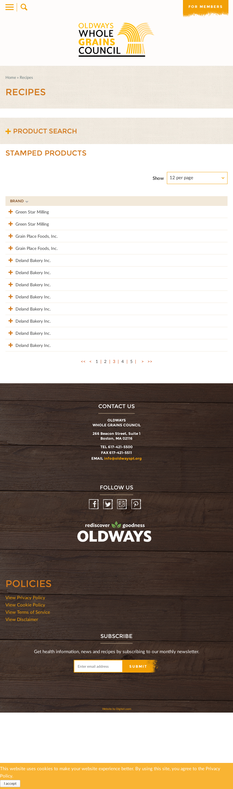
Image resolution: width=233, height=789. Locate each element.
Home (10, 77)
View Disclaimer (21, 695)
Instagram (122, 581)
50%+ (215, 201)
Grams (191, 201)
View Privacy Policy (25, 674)
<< (83, 437)
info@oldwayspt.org (123, 534)
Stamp (161, 201)
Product (69, 201)
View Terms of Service (27, 688)
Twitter (108, 581)
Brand (19, 201)
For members (205, 7)
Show (158, 178)
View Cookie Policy (25, 681)
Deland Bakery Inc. (27, 285)
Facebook (94, 581)
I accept (10, 783)
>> (149, 437)
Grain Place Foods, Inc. (27, 252)
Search (23, 7)
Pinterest (136, 581)
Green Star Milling (26, 211)
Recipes (26, 77)
